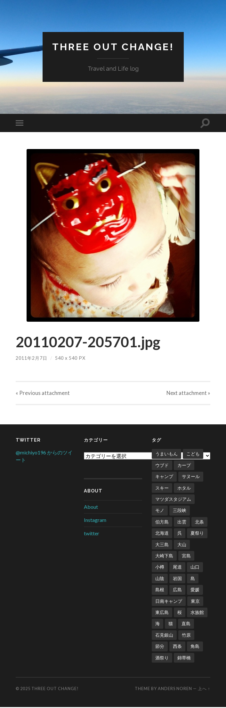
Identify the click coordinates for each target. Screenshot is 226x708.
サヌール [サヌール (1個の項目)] (191, 477)
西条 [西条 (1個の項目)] (177, 647)
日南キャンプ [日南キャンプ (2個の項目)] (168, 602)
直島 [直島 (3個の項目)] (186, 624)
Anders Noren (175, 689)
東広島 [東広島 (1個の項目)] (162, 613)
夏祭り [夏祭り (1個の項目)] (197, 534)
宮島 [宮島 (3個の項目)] (186, 556)
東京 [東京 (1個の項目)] (195, 602)
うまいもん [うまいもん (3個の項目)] (166, 454)
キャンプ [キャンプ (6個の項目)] (164, 477)
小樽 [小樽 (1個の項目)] (159, 567)
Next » (188, 393)
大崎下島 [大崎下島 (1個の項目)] (164, 556)
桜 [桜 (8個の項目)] (179, 613)
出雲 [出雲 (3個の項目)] (181, 522)
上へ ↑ (204, 689)
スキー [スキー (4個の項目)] (162, 489)
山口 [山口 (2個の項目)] (194, 567)
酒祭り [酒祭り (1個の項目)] (162, 658)
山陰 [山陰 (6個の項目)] (159, 579)
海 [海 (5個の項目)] (157, 624)
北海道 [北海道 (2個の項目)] (162, 534)
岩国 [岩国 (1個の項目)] (177, 579)
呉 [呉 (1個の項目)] (179, 534)
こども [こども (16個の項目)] (193, 454)
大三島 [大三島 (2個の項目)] (162, 545)
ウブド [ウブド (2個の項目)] (162, 466)
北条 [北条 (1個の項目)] (199, 522)
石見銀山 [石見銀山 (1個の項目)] (164, 636)
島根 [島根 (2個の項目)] (159, 590)
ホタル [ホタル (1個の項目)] (184, 489)
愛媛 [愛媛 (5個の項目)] (194, 590)
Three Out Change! (113, 46)
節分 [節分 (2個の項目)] (159, 647)
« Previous (43, 393)
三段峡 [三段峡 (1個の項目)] (179, 511)
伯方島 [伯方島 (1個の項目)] (162, 522)
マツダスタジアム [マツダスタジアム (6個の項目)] (173, 500)
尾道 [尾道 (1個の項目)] (177, 567)
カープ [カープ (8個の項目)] (184, 466)
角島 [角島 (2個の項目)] (194, 647)
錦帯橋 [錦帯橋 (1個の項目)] (184, 658)
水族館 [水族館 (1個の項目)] (197, 613)
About (91, 508)
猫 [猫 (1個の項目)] (170, 624)
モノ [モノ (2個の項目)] (159, 511)
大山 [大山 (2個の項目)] (181, 545)
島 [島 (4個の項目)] (192, 579)
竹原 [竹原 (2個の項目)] (186, 636)
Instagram (95, 521)
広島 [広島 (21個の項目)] (177, 590)
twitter (91, 534)
